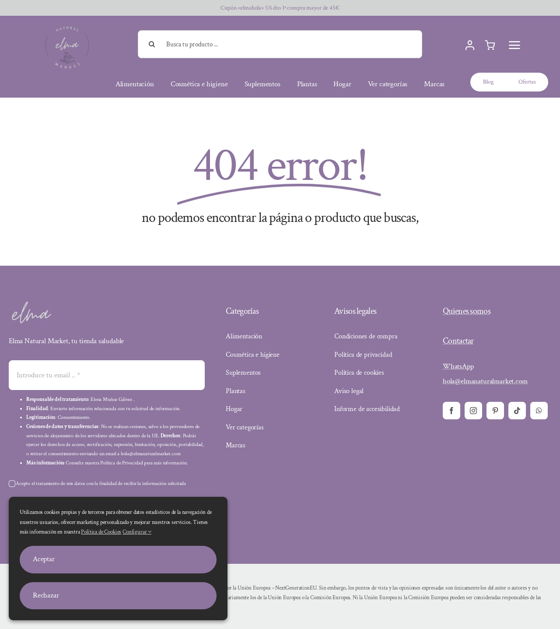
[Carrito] (490, 46)
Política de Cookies (101, 532)
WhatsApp (458, 366)
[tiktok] (517, 410)
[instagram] (473, 410)
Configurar (136, 532)
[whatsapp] (539, 410)
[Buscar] (152, 44)
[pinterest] (495, 410)
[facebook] (451, 410)
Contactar (458, 341)
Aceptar (44, 559)
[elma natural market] (67, 26)
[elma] (30, 304)
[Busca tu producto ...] (280, 44)
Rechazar (46, 595)
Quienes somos (466, 311)
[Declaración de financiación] (371, 598)
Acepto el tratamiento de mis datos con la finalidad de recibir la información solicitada (101, 483)
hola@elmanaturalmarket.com (485, 381)
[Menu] (514, 45)
